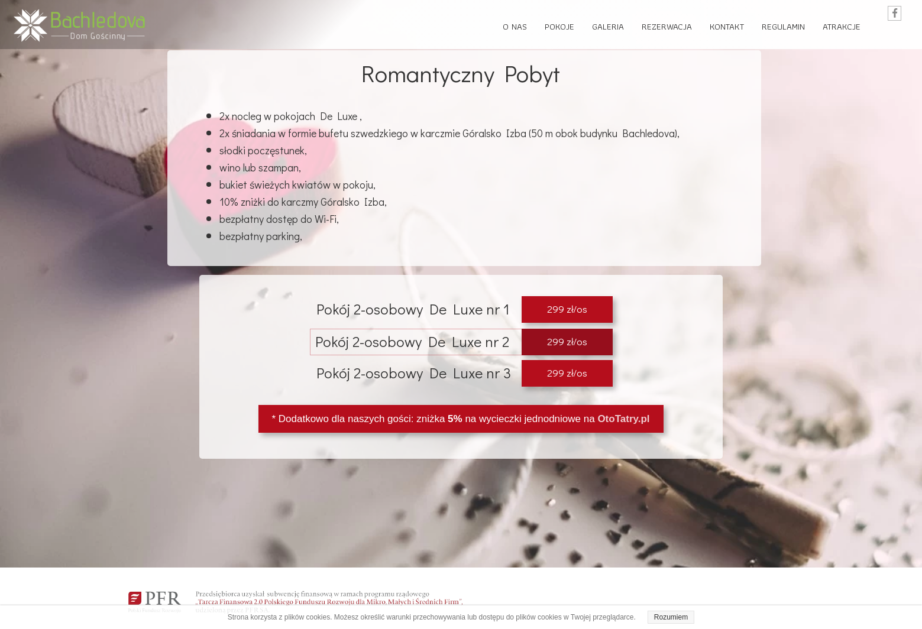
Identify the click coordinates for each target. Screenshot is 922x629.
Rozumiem (671, 617)
